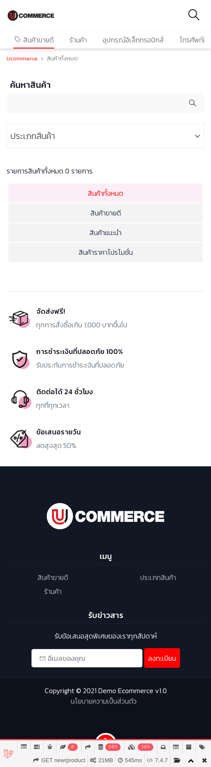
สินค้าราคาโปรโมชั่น (106, 252)
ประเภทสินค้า (158, 577)
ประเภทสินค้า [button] (32, 135)
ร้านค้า (78, 40)
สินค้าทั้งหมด (105, 193)
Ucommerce (22, 58)
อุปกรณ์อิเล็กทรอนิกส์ (133, 40)
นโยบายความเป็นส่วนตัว (104, 701)
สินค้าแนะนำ (105, 232)
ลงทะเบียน (162, 658)
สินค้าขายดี (34, 40)
